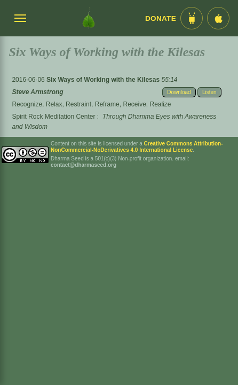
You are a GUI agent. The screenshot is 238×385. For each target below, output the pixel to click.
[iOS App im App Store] (218, 18)
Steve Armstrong (37, 92)
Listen (209, 92)
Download (179, 92)
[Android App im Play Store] (191, 18)
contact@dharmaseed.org (83, 165)
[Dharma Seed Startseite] (88, 18)
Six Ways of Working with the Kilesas (103, 79)
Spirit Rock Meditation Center (53, 116)
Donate (160, 18)
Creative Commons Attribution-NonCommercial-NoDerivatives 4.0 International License (137, 147)
